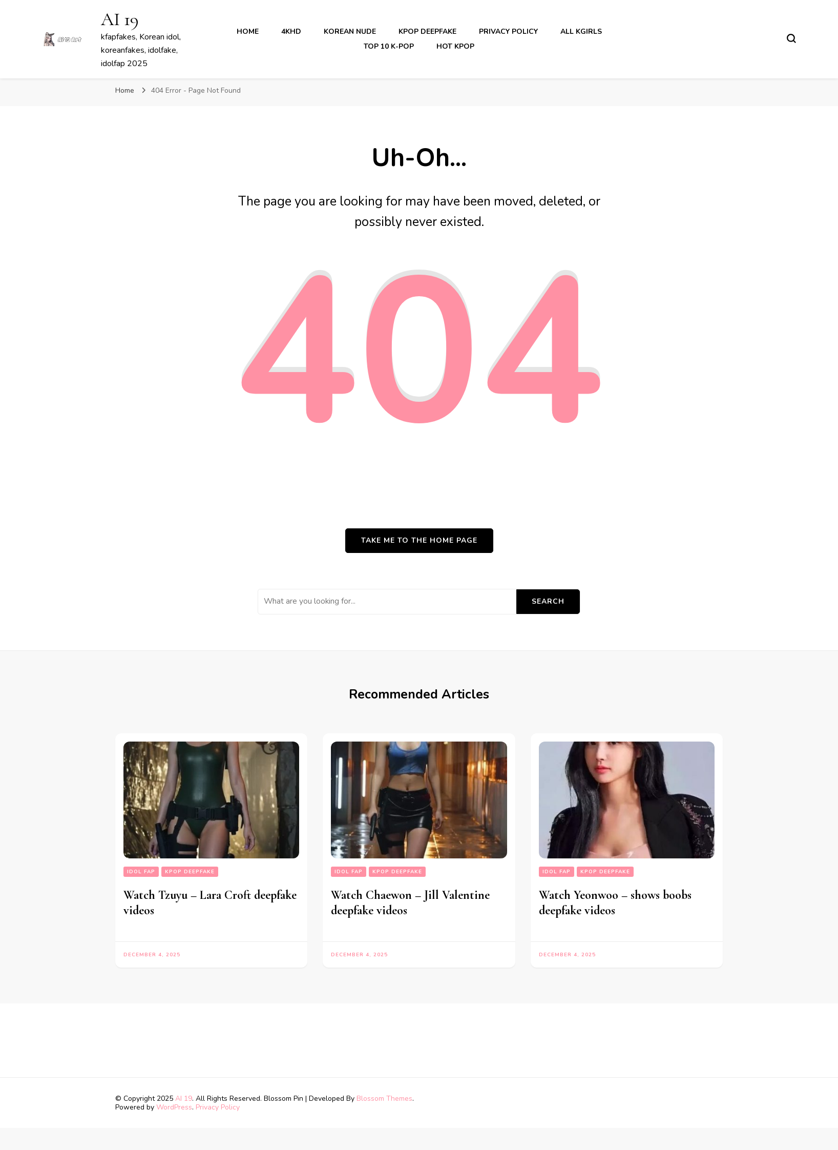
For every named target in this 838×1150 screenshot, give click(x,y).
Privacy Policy (508, 31)
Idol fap (141, 871)
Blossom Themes (384, 1098)
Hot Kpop (455, 46)
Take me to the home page (419, 540)
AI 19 (120, 19)
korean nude (350, 31)
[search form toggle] (791, 38)
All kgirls (581, 31)
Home (248, 31)
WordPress (174, 1107)
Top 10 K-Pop (389, 46)
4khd (291, 31)
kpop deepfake (427, 31)
